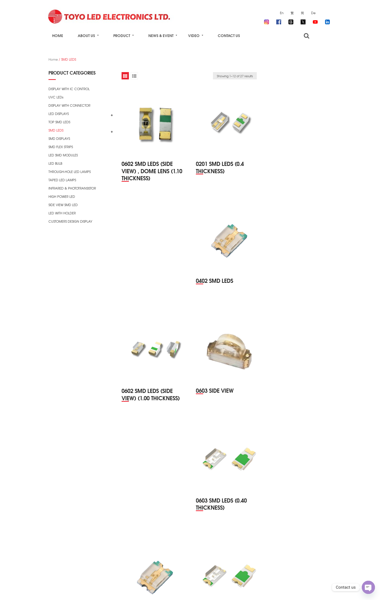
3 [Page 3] (232, 569)
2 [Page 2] (223, 569)
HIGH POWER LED (61, 196)
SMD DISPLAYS (59, 138)
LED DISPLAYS (58, 113)
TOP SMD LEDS (59, 122)
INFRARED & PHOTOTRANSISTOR (72, 188)
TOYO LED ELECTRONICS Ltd (97, 590)
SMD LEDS (55, 130)
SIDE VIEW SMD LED (63, 204)
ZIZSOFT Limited (180, 590)
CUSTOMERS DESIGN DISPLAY (70, 221)
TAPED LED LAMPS (62, 180)
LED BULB (55, 163)
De (313, 12)
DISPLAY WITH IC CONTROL (69, 88)
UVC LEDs (55, 97)
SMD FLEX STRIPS (60, 146)
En (282, 12)
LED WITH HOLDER (62, 213)
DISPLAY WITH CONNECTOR (69, 105)
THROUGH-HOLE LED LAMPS (69, 171)
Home (53, 59)
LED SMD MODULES (63, 155)
